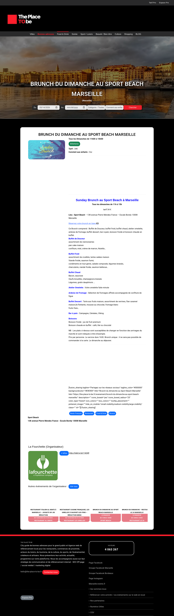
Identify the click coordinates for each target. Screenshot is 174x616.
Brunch (112, 413)
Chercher (133, 107)
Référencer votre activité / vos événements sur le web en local (117, 595)
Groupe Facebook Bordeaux (101, 573)
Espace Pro (27, 598)
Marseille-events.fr (97, 584)
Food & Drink (101, 413)
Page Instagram (96, 578)
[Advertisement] (76, 59)
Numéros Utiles (97, 606)
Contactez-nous (51, 572)
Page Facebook (95, 563)
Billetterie (74, 144)
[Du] (49, 107)
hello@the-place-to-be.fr (31, 571)
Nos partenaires (97, 601)
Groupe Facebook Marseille (101, 568)
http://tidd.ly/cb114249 (79, 453)
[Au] (76, 107)
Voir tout (73, 486)
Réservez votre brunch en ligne (84, 223)
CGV (92, 612)
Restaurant (89, 413)
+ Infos (64, 453)
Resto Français (76, 413)
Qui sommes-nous (98, 589)
